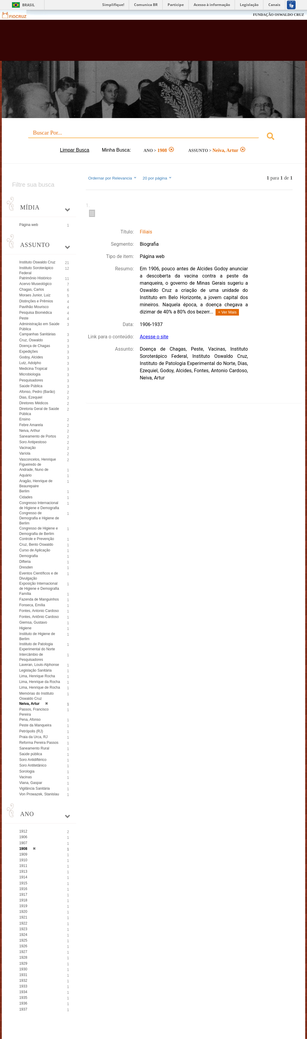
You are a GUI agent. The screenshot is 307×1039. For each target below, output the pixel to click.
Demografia (28, 556)
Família (25, 594)
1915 (23, 883)
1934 (23, 992)
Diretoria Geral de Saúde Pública (39, 411)
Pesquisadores (31, 380)
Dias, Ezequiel (30, 397)
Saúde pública (30, 754)
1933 (23, 986)
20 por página (157, 178)
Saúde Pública (30, 386)
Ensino (24, 419)
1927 (23, 952)
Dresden (26, 567)
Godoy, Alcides (31, 357)
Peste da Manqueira (35, 725)
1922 (23, 923)
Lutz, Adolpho (30, 363)
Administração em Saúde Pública (39, 326)
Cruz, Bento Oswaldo (36, 544)
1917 (23, 894)
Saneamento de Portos (37, 436)
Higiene (25, 628)
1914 (23, 877)
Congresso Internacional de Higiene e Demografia (39, 505)
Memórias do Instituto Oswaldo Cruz (36, 696)
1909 (23, 854)
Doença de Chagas (34, 346)
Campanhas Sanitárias (37, 334)
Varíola (24, 453)
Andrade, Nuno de (33, 470)
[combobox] (153, 137)
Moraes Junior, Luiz (34, 295)
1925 (23, 940)
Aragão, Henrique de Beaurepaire (35, 483)
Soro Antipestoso (32, 442)
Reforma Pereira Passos (38, 743)
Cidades (25, 497)
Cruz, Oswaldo (31, 340)
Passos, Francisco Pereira (34, 712)
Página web (28, 225)
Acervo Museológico (35, 284)
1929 (23, 963)
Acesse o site (154, 337)
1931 (23, 975)
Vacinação (27, 448)
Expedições (28, 351)
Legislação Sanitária (35, 670)
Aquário (25, 475)
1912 (23, 831)
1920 (23, 912)
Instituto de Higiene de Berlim (37, 636)
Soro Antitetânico (32, 765)
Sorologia (26, 771)
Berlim (24, 491)
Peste (23, 318)
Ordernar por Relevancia (112, 178)
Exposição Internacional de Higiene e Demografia (39, 586)
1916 (23, 889)
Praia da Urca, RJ (33, 737)
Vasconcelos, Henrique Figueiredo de (37, 462)
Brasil (28, 4)
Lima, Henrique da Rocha (39, 682)
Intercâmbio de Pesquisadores (31, 657)
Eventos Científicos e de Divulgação (38, 575)
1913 (23, 871)
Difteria (25, 562)
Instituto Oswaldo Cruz (37, 262)
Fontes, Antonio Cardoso (39, 611)
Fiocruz (18, 15)
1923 (23, 929)
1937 (23, 1009)
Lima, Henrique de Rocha (39, 687)
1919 (23, 906)
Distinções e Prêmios (36, 301)
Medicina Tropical (33, 369)
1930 (23, 969)
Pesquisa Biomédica (35, 312)
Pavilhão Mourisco (34, 307)
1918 (23, 900)
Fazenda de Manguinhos (39, 599)
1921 (23, 917)
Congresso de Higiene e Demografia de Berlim (38, 531)
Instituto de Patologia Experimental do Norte (37, 646)
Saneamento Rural (34, 748)
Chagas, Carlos (31, 289)
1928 (23, 957)
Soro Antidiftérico (32, 760)
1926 (23, 946)
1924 (23, 935)
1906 (23, 837)
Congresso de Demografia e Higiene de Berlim (39, 518)
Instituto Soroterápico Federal (36, 270)
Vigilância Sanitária (34, 788)
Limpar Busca (74, 150)
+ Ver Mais (227, 312)
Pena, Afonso (29, 719)
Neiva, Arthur (29, 431)
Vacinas (25, 777)
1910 (23, 860)
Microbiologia (29, 374)
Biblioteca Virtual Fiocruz (131, 42)
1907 (23, 843)
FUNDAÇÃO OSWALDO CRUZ (278, 15)
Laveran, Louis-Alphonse (39, 665)
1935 (23, 998)
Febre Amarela (31, 425)
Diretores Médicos (33, 403)
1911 (23, 866)
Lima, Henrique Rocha (37, 676)
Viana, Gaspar (30, 783)
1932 (23, 980)
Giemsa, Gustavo (33, 622)
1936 (23, 1003)
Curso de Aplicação (34, 550)
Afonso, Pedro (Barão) (37, 392)
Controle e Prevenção (36, 539)
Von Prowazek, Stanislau (39, 794)
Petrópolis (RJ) (31, 731)
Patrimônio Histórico (35, 278)
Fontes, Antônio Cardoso (39, 617)
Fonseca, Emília (32, 605)
